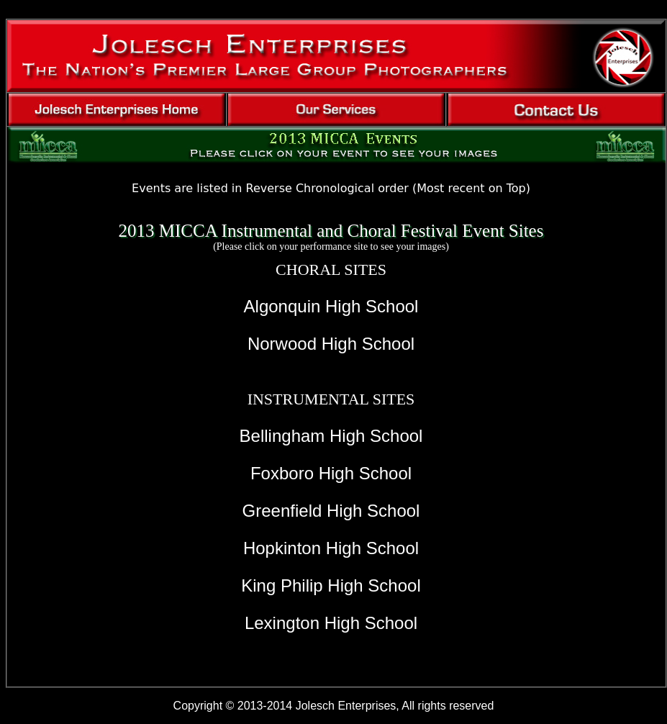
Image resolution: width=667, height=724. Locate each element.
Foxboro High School (331, 473)
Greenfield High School (331, 510)
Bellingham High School (331, 435)
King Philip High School (330, 585)
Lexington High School (331, 623)
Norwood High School (331, 343)
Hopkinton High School (331, 548)
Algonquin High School (331, 306)
